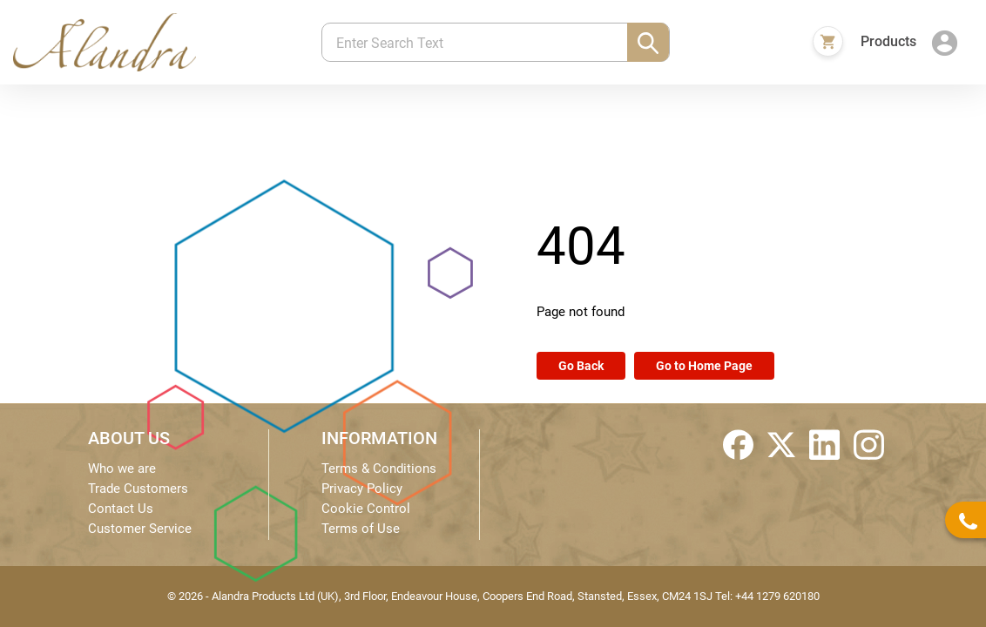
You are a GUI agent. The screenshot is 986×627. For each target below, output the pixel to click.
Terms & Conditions (378, 468)
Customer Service (140, 528)
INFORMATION (379, 438)
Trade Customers (138, 488)
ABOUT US (129, 438)
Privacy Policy (361, 488)
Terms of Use (360, 528)
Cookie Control (365, 508)
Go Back (581, 366)
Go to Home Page (704, 366)
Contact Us (120, 508)
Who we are (122, 468)
